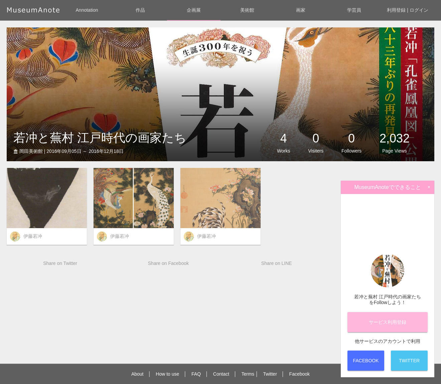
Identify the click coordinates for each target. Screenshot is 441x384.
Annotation (87, 10)
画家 (300, 10)
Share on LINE (276, 263)
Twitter (270, 374)
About (137, 374)
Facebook (299, 374)
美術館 (247, 10)
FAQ (196, 374)
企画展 (194, 10)
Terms (248, 374)
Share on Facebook (168, 263)
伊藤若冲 (32, 236)
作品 (140, 10)
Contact (221, 374)
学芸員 (354, 10)
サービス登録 (387, 322)
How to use (167, 374)
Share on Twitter (60, 263)
